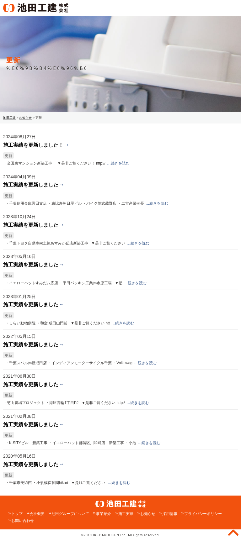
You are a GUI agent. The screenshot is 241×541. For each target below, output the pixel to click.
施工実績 (125, 514)
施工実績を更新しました (30, 184)
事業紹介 (103, 514)
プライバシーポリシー (203, 514)
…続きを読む (118, 163)
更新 (8, 156)
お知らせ (147, 514)
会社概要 (37, 514)
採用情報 (169, 514)
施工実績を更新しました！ (33, 145)
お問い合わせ (22, 520)
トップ (17, 514)
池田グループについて (70, 514)
